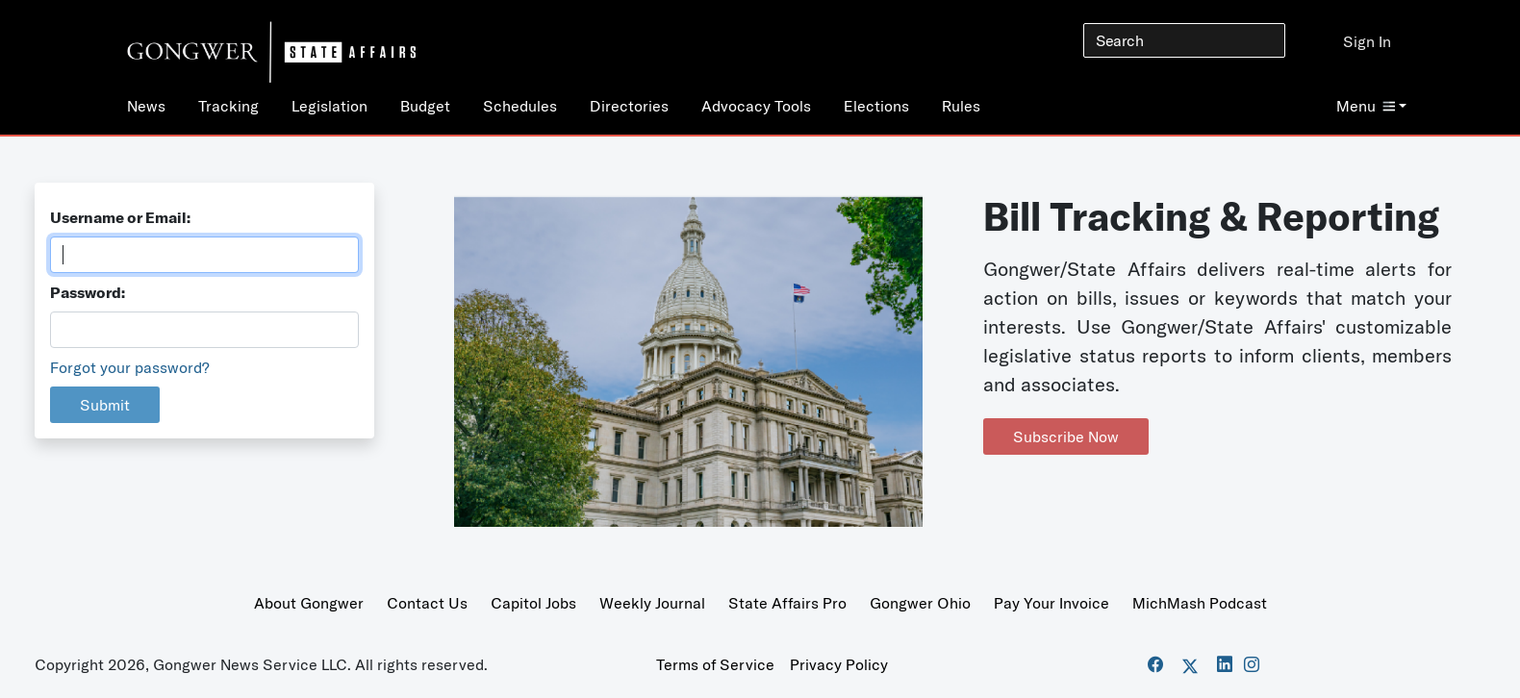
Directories (629, 105)
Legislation (329, 105)
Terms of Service (715, 664)
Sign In (1367, 41)
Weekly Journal (652, 602)
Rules (961, 105)
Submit (105, 404)
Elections (876, 105)
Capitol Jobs (533, 602)
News (146, 105)
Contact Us (427, 602)
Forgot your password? (130, 367)
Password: (87, 292)
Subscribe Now (1066, 436)
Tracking (228, 105)
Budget (425, 105)
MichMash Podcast (1199, 602)
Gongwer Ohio (920, 602)
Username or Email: (120, 217)
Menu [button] (1365, 105)
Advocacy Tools (756, 105)
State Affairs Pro (787, 602)
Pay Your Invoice (1051, 602)
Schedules (520, 105)
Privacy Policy (839, 664)
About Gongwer (309, 602)
